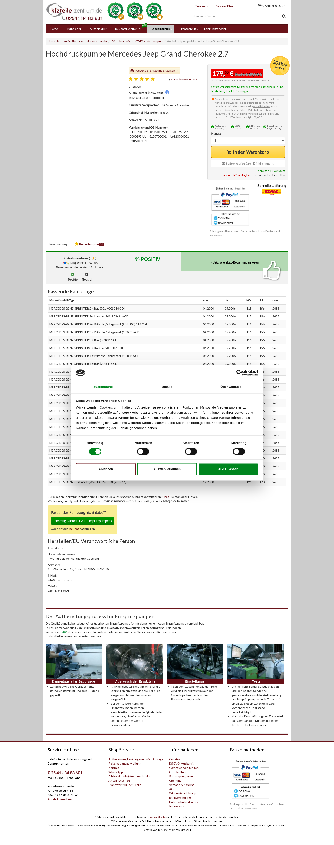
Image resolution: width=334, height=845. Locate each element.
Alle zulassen (228, 469)
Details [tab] (167, 387)
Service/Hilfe (225, 6)
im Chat (74, 528)
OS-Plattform (178, 772)
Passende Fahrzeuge (149, 70)
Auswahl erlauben (167, 469)
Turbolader (73, 28)
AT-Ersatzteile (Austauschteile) (129, 776)
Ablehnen (105, 469)
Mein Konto (202, 6)
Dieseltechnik (161, 28)
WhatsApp (115, 772)
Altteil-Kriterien (119, 780)
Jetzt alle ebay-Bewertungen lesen (236, 262)
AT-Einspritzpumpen (149, 41)
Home (54, 28)
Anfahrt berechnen (60, 799)
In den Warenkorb (251, 152)
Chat (165, 497)
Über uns (175, 780)
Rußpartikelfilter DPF (129, 28)
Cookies (174, 759)
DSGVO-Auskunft (181, 763)
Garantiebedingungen (184, 768)
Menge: (216, 133)
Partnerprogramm (181, 776)
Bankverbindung (180, 797)
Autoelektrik (98, 28)
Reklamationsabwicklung (124, 763)
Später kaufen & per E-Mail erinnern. (250, 163)
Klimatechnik (187, 28)
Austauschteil (246, 99)
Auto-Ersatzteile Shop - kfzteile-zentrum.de (78, 41)
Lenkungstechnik (215, 28)
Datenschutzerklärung (184, 802)
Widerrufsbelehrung (182, 793)
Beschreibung (58, 244)
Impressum (176, 806)
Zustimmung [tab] (103, 387)
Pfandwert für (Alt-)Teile (124, 785)
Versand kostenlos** (260, 80)
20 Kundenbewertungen (184, 79)
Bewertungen (89, 244)
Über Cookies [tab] (230, 387)
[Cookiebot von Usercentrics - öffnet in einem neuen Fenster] (239, 373)
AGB (172, 789)
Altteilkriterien (261, 106)
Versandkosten (158, 817)
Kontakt (113, 768)
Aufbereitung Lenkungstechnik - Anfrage (135, 759)
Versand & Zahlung (181, 785)
